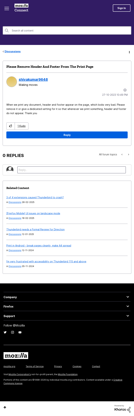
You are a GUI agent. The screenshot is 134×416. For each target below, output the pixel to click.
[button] (11, 126)
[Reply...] (71, 169)
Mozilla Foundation (68, 374)
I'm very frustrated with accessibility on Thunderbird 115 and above (46, 261)
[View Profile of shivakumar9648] (33, 79)
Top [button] (5, 407)
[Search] (67, 30)
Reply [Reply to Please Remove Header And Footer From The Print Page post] (67, 134)
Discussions (13, 51)
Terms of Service (35, 366)
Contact (96, 366)
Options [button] (129, 51)
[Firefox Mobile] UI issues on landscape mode (33, 213)
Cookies (77, 366)
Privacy (58, 366)
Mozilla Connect (21, 8)
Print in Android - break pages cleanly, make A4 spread (38, 245)
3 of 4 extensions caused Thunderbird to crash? (35, 197)
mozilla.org (9, 366)
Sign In (121, 8)
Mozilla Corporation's (19, 374)
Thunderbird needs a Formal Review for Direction (35, 229)
